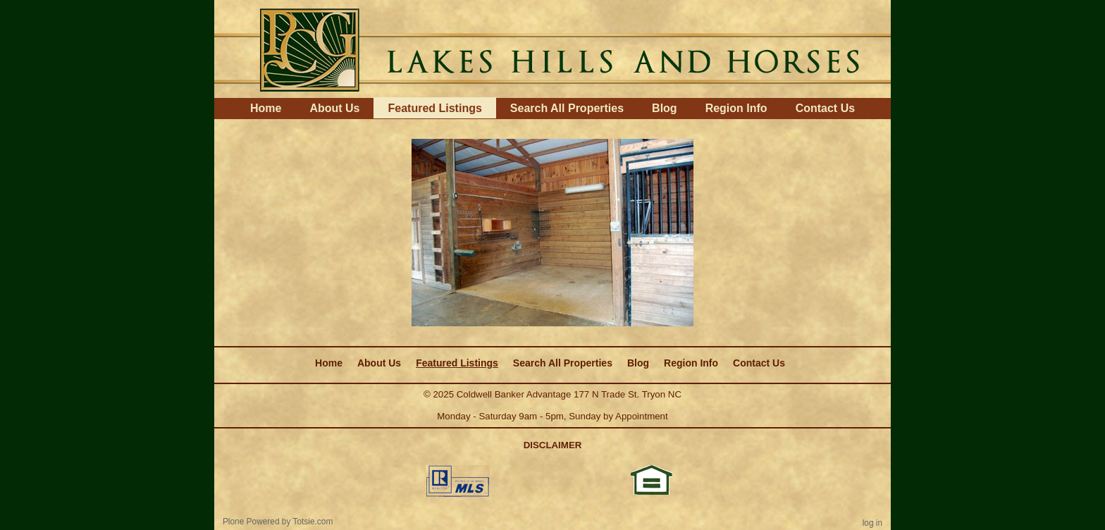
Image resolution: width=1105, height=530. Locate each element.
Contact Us (825, 108)
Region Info (736, 108)
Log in (872, 523)
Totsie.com (313, 521)
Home (265, 108)
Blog (664, 108)
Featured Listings (434, 108)
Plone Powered (251, 521)
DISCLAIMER (553, 445)
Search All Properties (567, 108)
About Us (334, 108)
